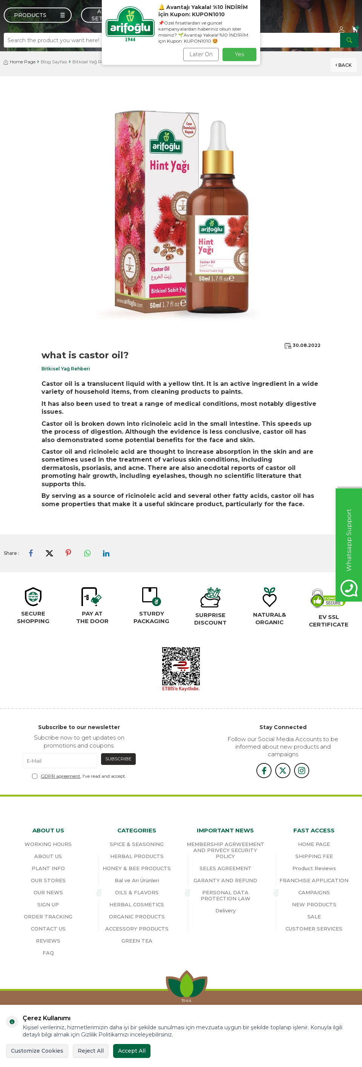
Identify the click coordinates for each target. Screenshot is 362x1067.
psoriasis (96, 467)
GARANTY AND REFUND (225, 880)
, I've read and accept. (79, 776)
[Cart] (355, 29)
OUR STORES (48, 880)
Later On (201, 54)
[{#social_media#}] (264, 770)
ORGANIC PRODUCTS (137, 916)
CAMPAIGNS (314, 892)
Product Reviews (314, 868)
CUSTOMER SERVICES (313, 929)
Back (343, 64)
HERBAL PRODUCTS (137, 856)
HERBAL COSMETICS (136, 904)
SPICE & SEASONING (137, 844)
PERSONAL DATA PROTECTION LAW (225, 895)
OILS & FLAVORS (137, 892)
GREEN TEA (136, 941)
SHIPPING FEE (314, 856)
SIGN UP (48, 904)
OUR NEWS (48, 892)
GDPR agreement (60, 776)
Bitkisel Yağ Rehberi (93, 61)
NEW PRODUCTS (314, 904)
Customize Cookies (37, 1050)
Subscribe (118, 758)
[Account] (341, 29)
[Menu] (38, 15)
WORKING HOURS (48, 844)
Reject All (91, 1050)
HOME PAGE (314, 844)
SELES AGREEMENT (225, 868)
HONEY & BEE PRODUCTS (137, 868)
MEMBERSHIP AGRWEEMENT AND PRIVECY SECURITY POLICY (225, 850)
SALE (314, 916)
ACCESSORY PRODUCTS (137, 929)
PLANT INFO (48, 868)
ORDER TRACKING (48, 916)
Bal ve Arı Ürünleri (137, 880)
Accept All (132, 1050)
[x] (282, 770)
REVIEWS (48, 941)
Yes (239, 54)
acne (136, 467)
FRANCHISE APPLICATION (313, 880)
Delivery (225, 910)
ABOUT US (48, 856)
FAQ (48, 953)
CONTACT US (48, 929)
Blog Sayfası (54, 61)
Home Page (19, 61)
